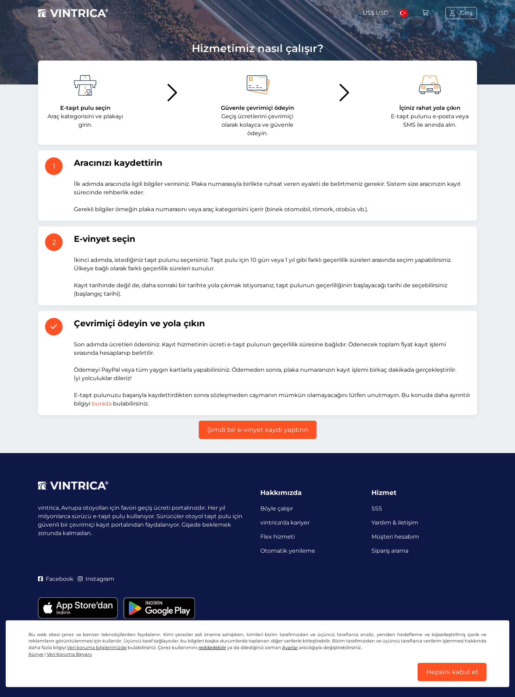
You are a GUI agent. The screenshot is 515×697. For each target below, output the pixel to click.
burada (102, 403)
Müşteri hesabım (395, 536)
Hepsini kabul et (452, 672)
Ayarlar (290, 647)
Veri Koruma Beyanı (69, 654)
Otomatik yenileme (287, 550)
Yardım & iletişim (394, 522)
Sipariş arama (389, 550)
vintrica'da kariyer (285, 522)
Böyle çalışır (276, 508)
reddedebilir (212, 647)
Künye (35, 654)
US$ (375, 13)
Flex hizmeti (277, 536)
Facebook (56, 579)
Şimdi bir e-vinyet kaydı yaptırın (257, 430)
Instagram (96, 579)
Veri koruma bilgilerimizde (97, 647)
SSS (376, 508)
